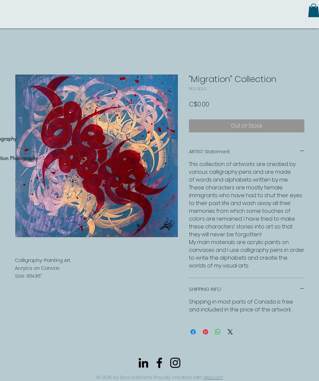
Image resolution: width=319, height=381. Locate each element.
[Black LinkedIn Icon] (143, 363)
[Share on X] (230, 332)
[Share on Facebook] (193, 332)
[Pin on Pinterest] (205, 332)
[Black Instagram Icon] (175, 363)
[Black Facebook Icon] (159, 363)
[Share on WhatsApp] (218, 332)
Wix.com (213, 377)
